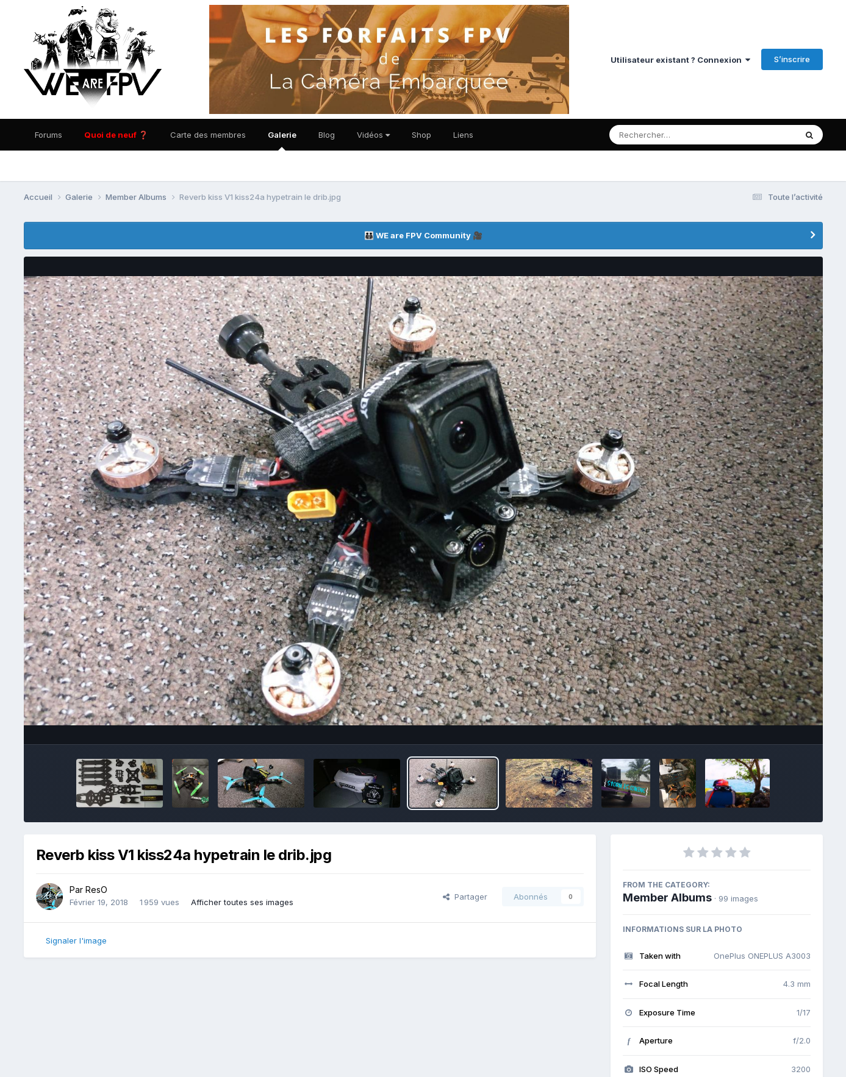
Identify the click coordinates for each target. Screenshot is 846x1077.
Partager (465, 896)
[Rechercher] (667, 134)
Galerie (282, 140)
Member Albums (667, 897)
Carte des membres (208, 135)
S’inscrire (792, 59)
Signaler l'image (76, 940)
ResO (96, 889)
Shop (421, 135)
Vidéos (373, 135)
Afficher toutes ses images (242, 902)
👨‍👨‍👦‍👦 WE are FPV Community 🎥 (423, 235)
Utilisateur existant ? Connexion (680, 60)
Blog (326, 135)
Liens (463, 135)
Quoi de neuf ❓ (116, 135)
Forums (48, 135)
